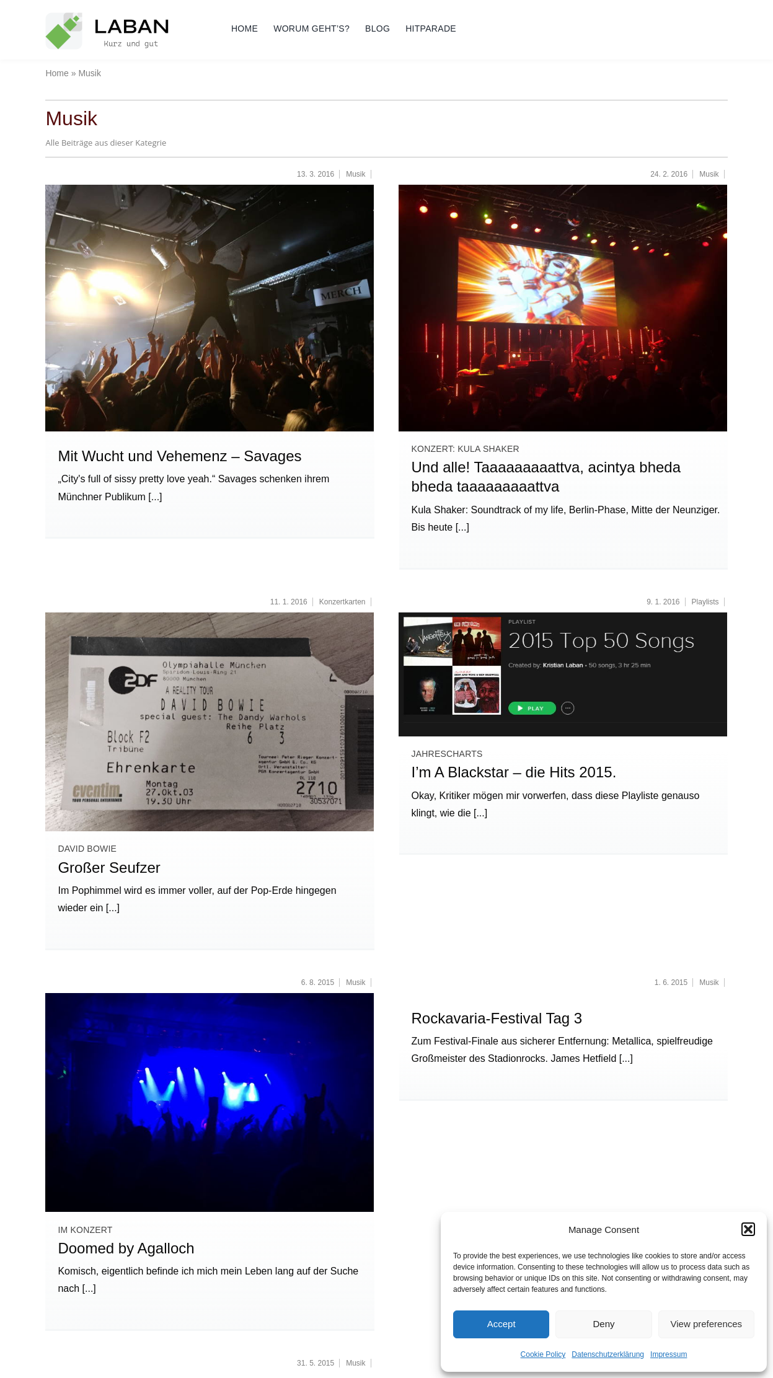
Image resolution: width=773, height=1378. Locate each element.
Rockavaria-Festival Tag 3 (496, 1018)
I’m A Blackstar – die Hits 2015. (513, 772)
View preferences (707, 1323)
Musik (355, 174)
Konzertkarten (342, 602)
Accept (501, 1323)
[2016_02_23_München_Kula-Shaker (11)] (563, 189)
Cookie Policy (543, 1354)
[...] (154, 497)
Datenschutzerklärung (608, 1354)
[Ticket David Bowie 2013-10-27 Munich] (209, 617)
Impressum (668, 1354)
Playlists (705, 602)
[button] (748, 1229)
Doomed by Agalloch (126, 1248)
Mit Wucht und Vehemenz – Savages (179, 456)
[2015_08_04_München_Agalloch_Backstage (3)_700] (209, 997)
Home (56, 73)
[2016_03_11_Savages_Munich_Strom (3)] (209, 189)
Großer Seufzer (109, 867)
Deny (603, 1323)
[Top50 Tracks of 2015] (563, 617)
